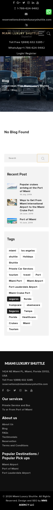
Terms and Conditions (15, 445)
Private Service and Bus (16, 405)
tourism (13, 274)
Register (30, 53)
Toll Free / (26, 45)
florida (27, 299)
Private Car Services (21, 268)
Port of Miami (28, 219)
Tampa (28, 311)
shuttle (13, 256)
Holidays (28, 256)
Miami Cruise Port (19, 292)
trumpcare (15, 305)
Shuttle (13, 262)
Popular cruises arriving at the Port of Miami (31, 188)
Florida (13, 317)
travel (26, 274)
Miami (26, 323)
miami (12, 250)
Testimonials (9, 437)
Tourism (13, 329)
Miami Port (15, 280)
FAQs (5, 432)
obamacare (33, 305)
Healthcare (29, 317)
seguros (14, 299)
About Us (7, 424)
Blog (4, 428)
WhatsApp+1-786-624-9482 (26, 48)
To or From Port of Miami (17, 409)
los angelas (28, 250)
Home (5, 90)
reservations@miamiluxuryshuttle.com (26, 19)
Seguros (14, 311)
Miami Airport (35, 280)
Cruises (13, 323)
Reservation (9, 441)
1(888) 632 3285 (32, 42)
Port (38, 274)
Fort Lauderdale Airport (23, 286)
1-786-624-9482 (28, 8)
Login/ (21, 53)
